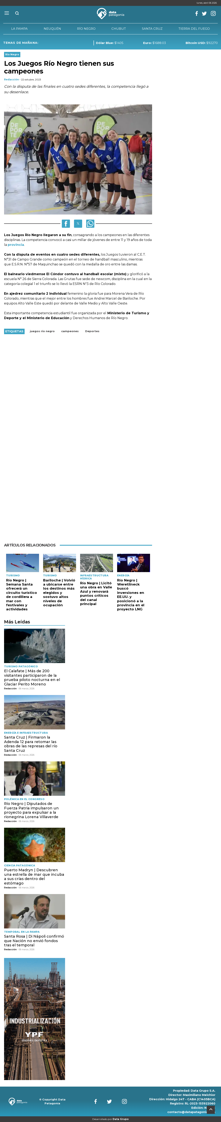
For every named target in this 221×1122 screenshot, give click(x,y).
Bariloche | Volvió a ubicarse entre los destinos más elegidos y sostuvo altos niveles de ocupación (59, 592)
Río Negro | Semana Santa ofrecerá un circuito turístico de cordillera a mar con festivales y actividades (21, 594)
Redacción (11, 79)
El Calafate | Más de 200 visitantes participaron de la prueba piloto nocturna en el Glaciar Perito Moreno (32, 677)
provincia (16, 245)
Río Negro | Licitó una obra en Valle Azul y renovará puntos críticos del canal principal (96, 593)
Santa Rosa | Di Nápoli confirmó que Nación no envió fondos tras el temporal (34, 940)
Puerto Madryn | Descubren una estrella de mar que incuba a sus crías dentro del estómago (34, 877)
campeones (70, 331)
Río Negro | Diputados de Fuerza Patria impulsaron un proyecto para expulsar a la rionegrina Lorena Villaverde (31, 810)
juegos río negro (42, 331)
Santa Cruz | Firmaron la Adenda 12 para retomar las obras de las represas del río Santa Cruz (30, 744)
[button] (66, 224)
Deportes (92, 331)
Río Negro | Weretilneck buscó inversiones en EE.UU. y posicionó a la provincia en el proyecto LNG (130, 594)
